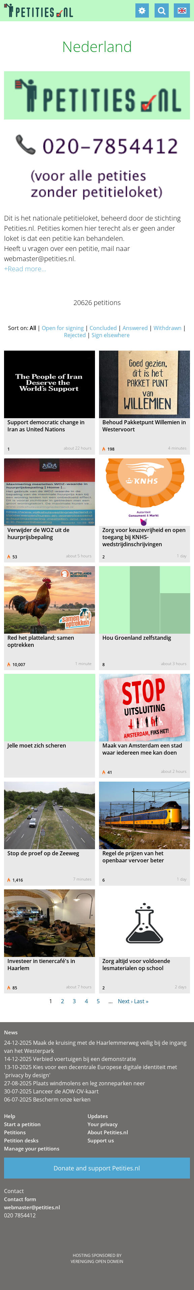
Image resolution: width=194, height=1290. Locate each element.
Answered (135, 328)
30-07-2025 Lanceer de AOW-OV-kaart (51, 1091)
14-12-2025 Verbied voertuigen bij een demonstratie (70, 1059)
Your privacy (103, 1124)
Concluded (103, 328)
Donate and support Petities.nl (97, 1168)
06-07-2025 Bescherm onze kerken (47, 1099)
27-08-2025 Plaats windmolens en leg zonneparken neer (74, 1083)
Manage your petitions (31, 1148)
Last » (141, 1001)
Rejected (75, 335)
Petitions (15, 1132)
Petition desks (21, 1140)
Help (9, 1116)
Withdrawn (168, 328)
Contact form (20, 1199)
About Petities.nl (108, 1132)
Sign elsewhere (111, 335)
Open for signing (63, 328)
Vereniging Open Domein (97, 1261)
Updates (98, 1116)
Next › (125, 1001)
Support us (101, 1140)
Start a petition (22, 1124)
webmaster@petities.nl (32, 1207)
